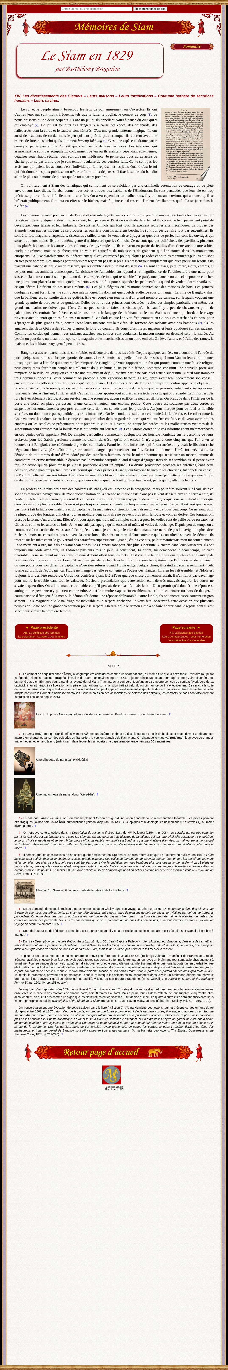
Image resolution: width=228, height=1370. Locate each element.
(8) (120, 429)
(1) (149, 114)
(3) (104, 141)
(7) (200, 323)
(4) (26, 206)
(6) (87, 287)
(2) (36, 125)
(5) (140, 266)
